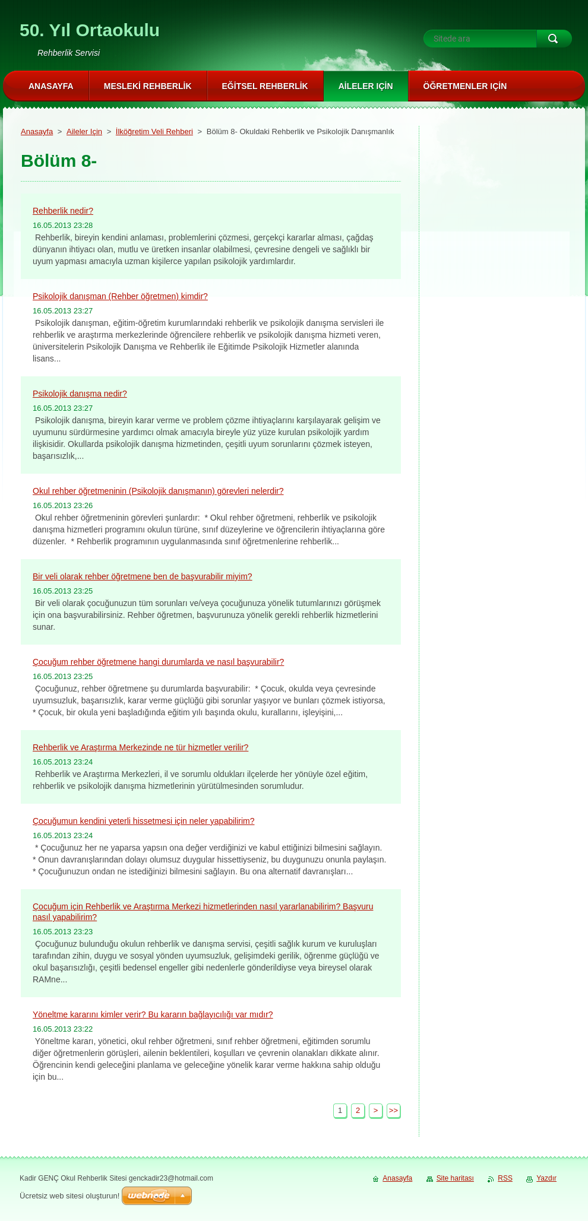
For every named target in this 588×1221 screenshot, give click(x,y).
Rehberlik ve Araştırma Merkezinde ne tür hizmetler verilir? (140, 747)
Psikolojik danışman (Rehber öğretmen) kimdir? (120, 296)
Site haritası (455, 1178)
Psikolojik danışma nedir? (80, 393)
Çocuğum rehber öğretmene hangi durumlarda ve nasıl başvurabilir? (158, 662)
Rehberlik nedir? (63, 210)
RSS (505, 1178)
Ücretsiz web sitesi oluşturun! (69, 1195)
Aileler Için (84, 131)
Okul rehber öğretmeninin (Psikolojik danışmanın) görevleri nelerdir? (158, 491)
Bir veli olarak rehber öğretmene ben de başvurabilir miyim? (142, 576)
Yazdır (546, 1178)
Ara (554, 38)
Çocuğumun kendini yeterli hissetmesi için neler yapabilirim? (144, 821)
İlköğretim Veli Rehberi (154, 131)
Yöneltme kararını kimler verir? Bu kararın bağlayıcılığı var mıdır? (153, 1014)
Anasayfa (37, 131)
